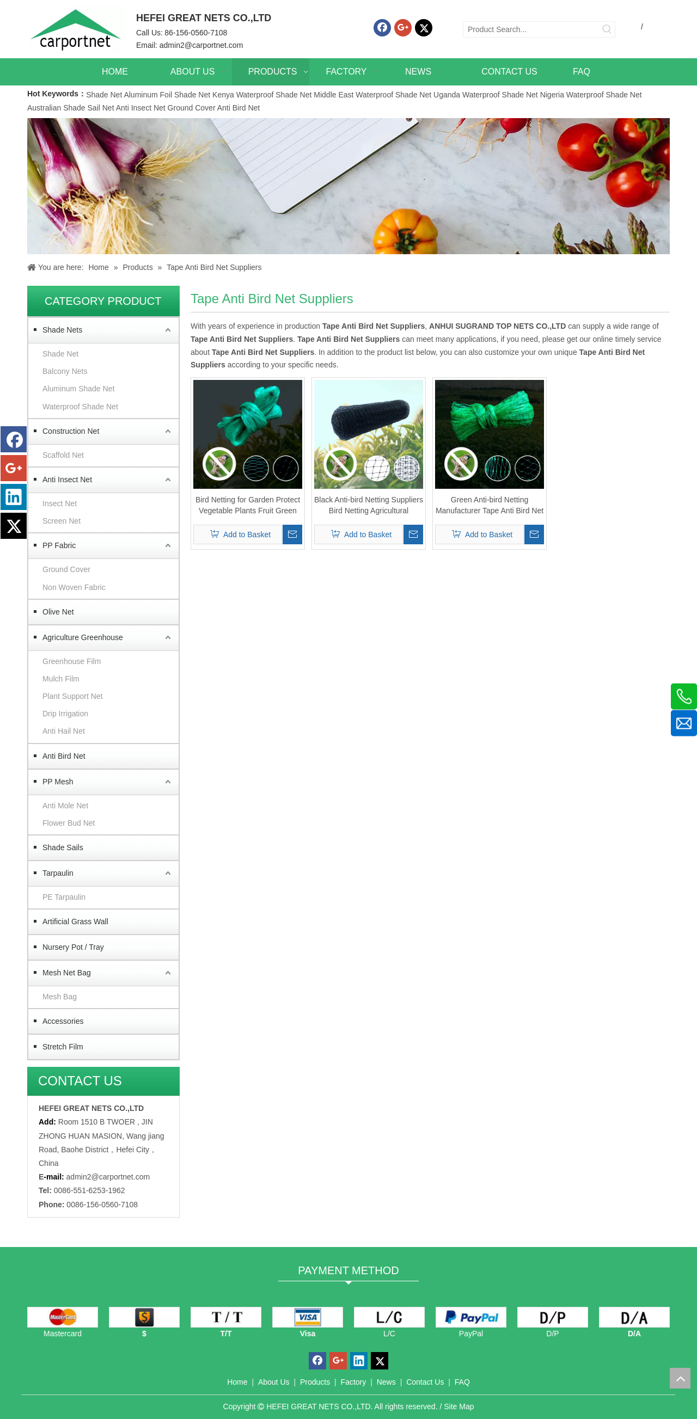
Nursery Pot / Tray (73, 947)
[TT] (226, 1317)
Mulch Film (61, 678)
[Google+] (403, 27)
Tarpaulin (58, 873)
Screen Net (61, 521)
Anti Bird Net (238, 107)
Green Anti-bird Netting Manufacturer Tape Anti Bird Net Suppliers (489, 505)
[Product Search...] (531, 29)
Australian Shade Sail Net (70, 107)
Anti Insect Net (141, 107)
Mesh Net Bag (66, 972)
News (386, 1382)
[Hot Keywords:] (607, 29)
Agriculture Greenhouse (82, 637)
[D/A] (634, 1317)
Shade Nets (62, 329)
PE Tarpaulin (63, 897)
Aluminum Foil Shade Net (168, 94)
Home (237, 1382)
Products (315, 1382)
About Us (274, 1382)
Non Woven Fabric (74, 587)
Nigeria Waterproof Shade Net (591, 94)
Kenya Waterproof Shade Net (261, 94)
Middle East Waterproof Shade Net (372, 94)
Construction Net (70, 431)
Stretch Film (62, 1046)
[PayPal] (471, 1317)
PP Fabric (59, 545)
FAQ (462, 1382)
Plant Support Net (72, 696)
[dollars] (144, 1317)
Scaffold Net (63, 455)
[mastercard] (62, 1317)
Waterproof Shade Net (80, 406)
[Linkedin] (14, 497)
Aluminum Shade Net (78, 388)
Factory (353, 1382)
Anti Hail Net (63, 731)
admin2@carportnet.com (201, 45)
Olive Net (58, 611)
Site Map (459, 1406)
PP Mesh (58, 781)
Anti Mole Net (65, 805)
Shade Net (105, 94)
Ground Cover (192, 107)
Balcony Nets (64, 371)
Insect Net (59, 503)
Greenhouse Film (71, 661)
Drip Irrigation (65, 713)
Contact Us (425, 1382)
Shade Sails (62, 847)
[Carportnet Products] (348, 186)
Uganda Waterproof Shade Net (485, 94)
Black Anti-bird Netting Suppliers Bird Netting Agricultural (368, 505)
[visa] (307, 1317)
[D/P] (552, 1317)
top (680, 1378)
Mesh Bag (59, 996)
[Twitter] (423, 27)
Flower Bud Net (68, 823)
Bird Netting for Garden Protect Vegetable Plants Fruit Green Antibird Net (247, 505)
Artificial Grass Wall (75, 921)
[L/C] (389, 1317)
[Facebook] (382, 27)
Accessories (62, 1021)
